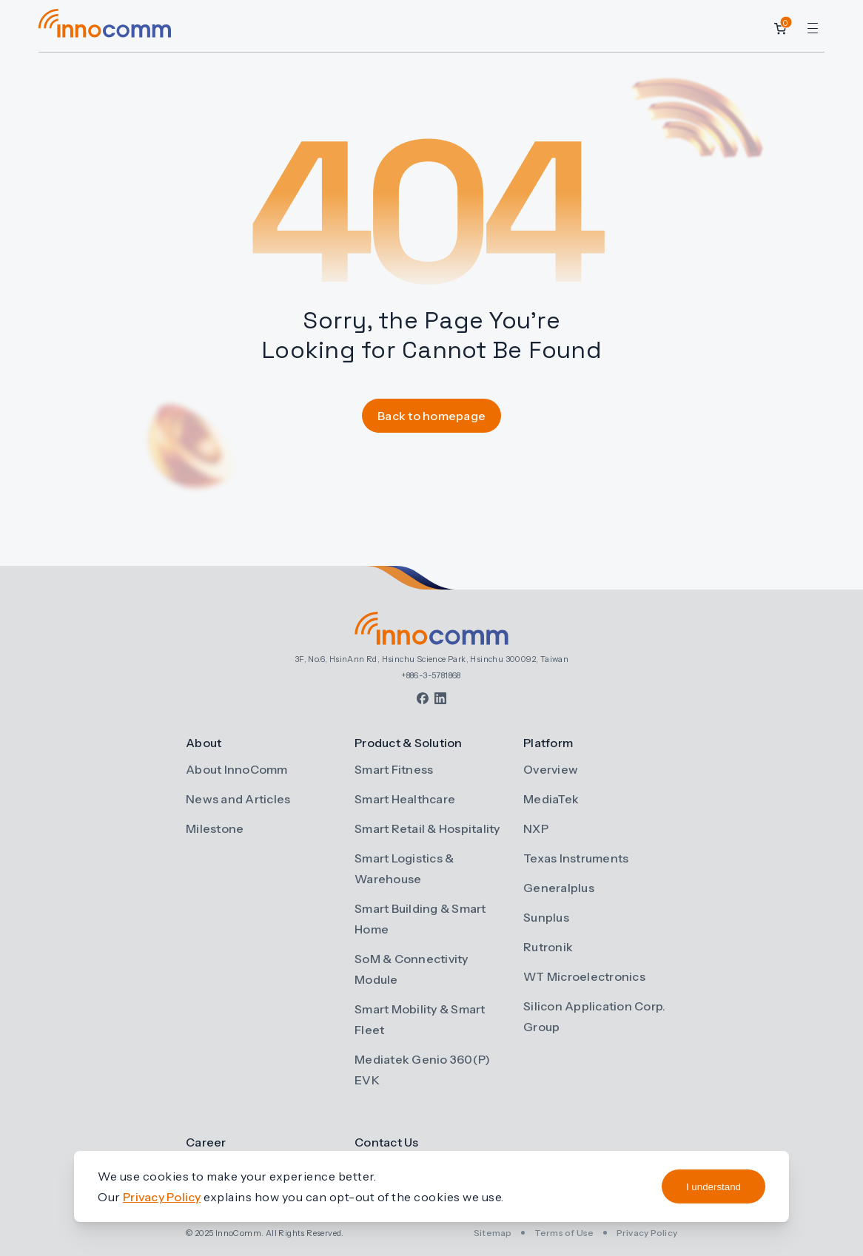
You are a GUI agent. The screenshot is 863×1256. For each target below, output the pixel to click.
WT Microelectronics (584, 976)
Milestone (215, 828)
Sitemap (493, 1232)
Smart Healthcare (405, 798)
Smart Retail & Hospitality (427, 828)
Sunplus (546, 917)
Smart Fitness (394, 769)
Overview (550, 769)
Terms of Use (564, 1232)
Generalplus (558, 887)
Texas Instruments (575, 858)
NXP (535, 828)
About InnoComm (237, 769)
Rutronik (548, 946)
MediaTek (551, 798)
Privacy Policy (647, 1232)
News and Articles (238, 798)
